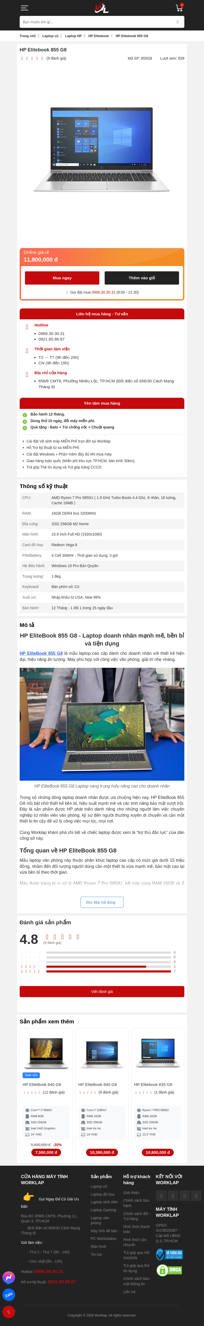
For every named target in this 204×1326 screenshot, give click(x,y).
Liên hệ (129, 1292)
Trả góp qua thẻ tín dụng (136, 1268)
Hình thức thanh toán (136, 1229)
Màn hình (98, 1246)
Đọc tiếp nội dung (100, 902)
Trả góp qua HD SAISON (136, 1255)
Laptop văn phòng (100, 1220)
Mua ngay (62, 278)
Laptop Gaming (103, 1210)
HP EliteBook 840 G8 (97, 1084)
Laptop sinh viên (104, 1202)
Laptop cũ (99, 1186)
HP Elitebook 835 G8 (153, 1084)
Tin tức (96, 1254)
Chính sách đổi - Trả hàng (136, 1216)
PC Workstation (104, 1238)
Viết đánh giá (102, 991)
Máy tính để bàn (104, 1231)
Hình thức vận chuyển (135, 1242)
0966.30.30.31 (104, 292)
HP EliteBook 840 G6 (42, 1084)
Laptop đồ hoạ (103, 1194)
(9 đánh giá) (56, 58)
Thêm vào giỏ (142, 278)
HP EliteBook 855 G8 (41, 653)
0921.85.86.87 (52, 339)
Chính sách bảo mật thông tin (136, 1281)
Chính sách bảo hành (136, 1203)
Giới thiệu (131, 1193)
